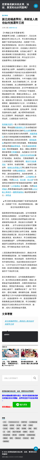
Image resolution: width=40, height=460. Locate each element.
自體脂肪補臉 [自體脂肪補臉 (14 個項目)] (31, 435)
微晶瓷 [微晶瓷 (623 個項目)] (5, 425)
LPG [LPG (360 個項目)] (5, 422)
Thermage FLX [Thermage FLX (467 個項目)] (14, 422)
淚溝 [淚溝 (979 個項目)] (18, 428)
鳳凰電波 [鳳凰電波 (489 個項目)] (6, 441)
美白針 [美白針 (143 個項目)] (32, 431)
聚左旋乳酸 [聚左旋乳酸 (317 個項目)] (7, 435)
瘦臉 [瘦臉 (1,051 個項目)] (30, 428)
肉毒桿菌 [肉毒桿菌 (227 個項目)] (21, 435)
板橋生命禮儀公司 (14, 167)
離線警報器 (15, 146)
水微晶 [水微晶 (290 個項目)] (31, 425)
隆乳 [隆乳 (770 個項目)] (11, 438)
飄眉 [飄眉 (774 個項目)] (32, 438)
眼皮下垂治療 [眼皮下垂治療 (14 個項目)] (17, 431)
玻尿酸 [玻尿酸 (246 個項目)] (24, 428)
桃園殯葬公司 (20, 127)
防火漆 (30, 180)
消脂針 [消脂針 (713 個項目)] (12, 428)
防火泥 (15, 180)
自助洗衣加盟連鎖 (27, 155)
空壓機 (14, 152)
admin (6, 334)
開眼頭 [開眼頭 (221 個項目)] (5, 438)
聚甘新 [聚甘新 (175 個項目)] (15, 435)
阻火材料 (27, 130)
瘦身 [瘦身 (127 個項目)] (35, 428)
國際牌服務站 (18, 192)
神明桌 (8, 195)
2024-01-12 (13, 28)
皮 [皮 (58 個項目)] (4, 431)
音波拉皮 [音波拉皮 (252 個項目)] (25, 438)
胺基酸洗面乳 (7, 124)
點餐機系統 (21, 170)
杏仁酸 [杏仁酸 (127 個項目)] (19, 425)
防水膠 (23, 180)
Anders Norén (14, 457)
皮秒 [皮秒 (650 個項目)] (9, 431)
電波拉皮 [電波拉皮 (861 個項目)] (18, 438)
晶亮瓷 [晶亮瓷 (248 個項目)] (12, 425)
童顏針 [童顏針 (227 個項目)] (25, 431)
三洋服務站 (30, 177)
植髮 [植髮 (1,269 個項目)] (24, 425)
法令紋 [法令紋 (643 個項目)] (5, 428)
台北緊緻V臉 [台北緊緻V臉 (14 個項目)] (33, 422)
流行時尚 (5, 15)
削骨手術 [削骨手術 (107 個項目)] (24, 422)
